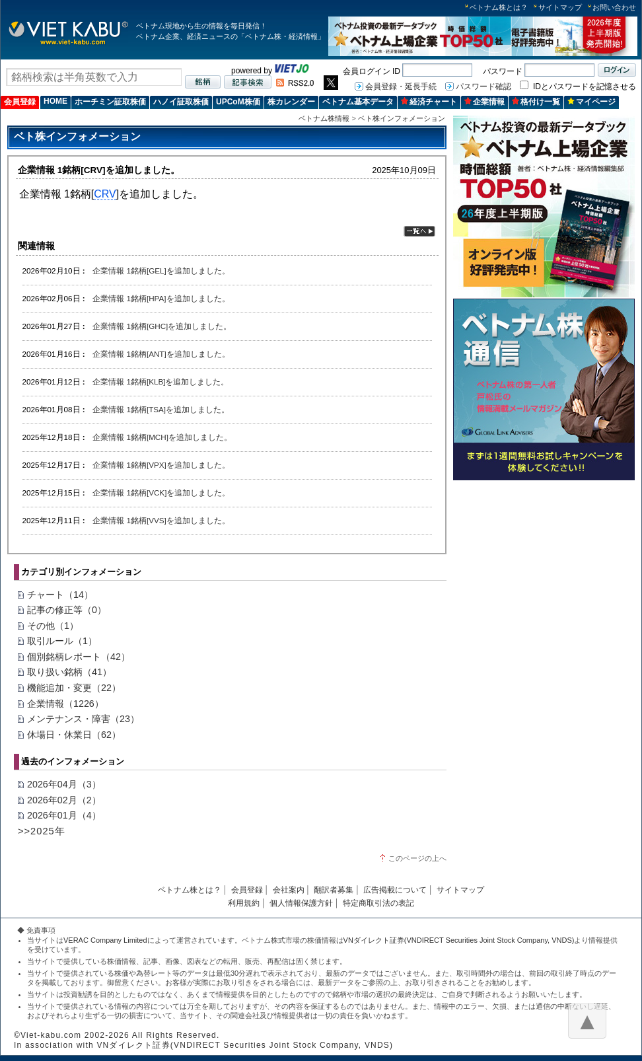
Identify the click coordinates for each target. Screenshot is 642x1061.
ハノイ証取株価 (181, 101)
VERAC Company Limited (105, 940)
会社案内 (288, 890)
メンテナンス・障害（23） (83, 718)
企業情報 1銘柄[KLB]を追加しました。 (160, 381)
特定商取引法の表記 (378, 903)
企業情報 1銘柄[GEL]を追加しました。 (161, 270)
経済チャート (429, 101)
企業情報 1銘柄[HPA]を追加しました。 (160, 298)
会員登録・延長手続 (401, 86)
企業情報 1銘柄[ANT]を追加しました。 (161, 353)
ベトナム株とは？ (499, 7)
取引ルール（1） (62, 641)
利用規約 (244, 903)
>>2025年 (41, 831)
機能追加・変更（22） (74, 687)
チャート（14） (60, 594)
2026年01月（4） (64, 815)
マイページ (591, 101)
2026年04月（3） (64, 784)
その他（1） (53, 625)
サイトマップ (560, 7)
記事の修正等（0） (66, 609)
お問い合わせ (614, 7)
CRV (105, 194)
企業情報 (484, 101)
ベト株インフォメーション (401, 118)
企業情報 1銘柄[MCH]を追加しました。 (162, 437)
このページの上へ (417, 858)
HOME (55, 101)
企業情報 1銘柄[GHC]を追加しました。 (161, 326)
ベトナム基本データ (358, 101)
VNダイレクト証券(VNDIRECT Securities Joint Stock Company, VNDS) (459, 940)
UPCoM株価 (238, 101)
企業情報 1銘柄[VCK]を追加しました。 (161, 492)
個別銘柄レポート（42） (78, 656)
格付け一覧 (536, 101)
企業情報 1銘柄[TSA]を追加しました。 (160, 409)
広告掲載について (395, 890)
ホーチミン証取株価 (110, 101)
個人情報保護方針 (301, 903)
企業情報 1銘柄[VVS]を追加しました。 (161, 520)
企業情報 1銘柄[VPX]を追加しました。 (161, 464)
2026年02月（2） (64, 800)
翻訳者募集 (333, 890)
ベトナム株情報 (324, 118)
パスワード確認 (483, 86)
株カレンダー (291, 101)
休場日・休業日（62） (74, 734)
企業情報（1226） (65, 703)
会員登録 (20, 101)
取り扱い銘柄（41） (69, 672)
